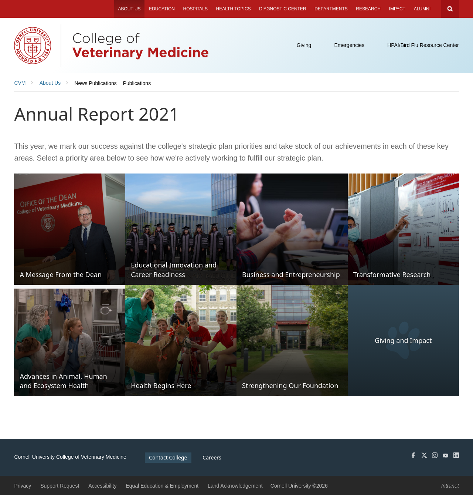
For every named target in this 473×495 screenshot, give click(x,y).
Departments (331, 8)
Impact (397, 8)
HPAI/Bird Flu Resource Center (423, 45)
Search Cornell (450, 9)
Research (368, 8)
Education (162, 8)
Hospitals (195, 8)
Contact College (168, 457)
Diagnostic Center (282, 8)
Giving (304, 45)
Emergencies (349, 45)
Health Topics (233, 8)
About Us (129, 8)
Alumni (422, 8)
